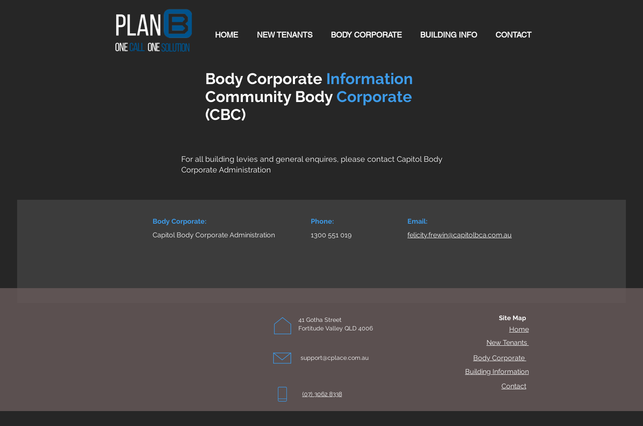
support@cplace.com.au (335, 357)
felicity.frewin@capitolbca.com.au (459, 235)
